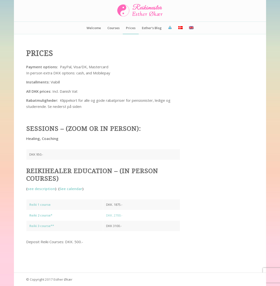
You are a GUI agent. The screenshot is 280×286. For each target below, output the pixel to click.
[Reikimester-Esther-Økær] (140, 11)
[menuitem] (93, 28)
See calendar (70, 188)
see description (41, 188)
